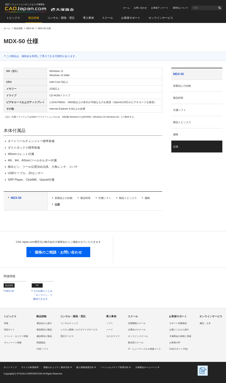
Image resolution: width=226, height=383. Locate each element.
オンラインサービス (161, 17)
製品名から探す (44, 323)
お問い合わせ (140, 8)
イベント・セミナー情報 (16, 336)
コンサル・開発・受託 (61, 17)
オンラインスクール (138, 336)
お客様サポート (130, 17)
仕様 (57, 204)
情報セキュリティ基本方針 (56, 367)
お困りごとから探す (179, 329)
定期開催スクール (137, 323)
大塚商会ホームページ (146, 367)
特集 (6, 323)
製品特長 (85, 198)
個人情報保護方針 (85, 367)
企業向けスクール (137, 329)
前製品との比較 (64, 198)
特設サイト (9, 329)
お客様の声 (174, 342)
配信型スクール (135, 342)
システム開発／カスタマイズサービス (79, 329)
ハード (109, 329)
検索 (219, 7)
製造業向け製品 (44, 329)
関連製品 (41, 342)
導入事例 (88, 17)
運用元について (180, 8)
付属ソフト (104, 198)
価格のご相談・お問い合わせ (58, 252)
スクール (107, 17)
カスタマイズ (113, 336)
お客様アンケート (160, 8)
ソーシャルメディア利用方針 (114, 367)
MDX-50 (16, 197)
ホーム (126, 8)
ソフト (109, 323)
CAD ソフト (42, 349)
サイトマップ (10, 367)
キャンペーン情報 (13, 342)
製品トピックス (128, 198)
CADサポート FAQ (178, 349)
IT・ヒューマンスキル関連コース (144, 349)
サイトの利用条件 (30, 367)
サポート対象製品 (178, 323)
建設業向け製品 (44, 336)
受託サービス (67, 336)
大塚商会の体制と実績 (180, 336)
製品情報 (33, 17)
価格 (147, 198)
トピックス (13, 17)
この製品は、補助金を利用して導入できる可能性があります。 (42, 56)
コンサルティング (69, 323)
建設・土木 (205, 323)
